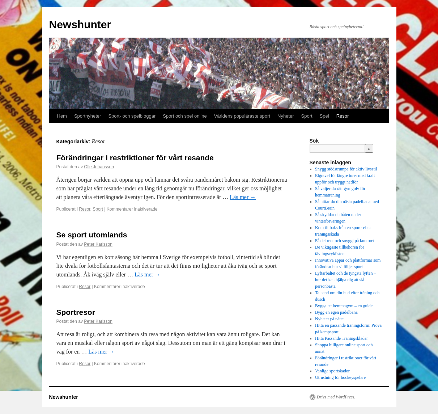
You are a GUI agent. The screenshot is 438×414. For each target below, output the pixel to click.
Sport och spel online (185, 116)
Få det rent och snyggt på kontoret (344, 240)
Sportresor (75, 312)
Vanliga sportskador (332, 370)
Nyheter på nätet (329, 318)
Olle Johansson (99, 166)
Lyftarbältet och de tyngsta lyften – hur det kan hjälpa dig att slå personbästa (345, 280)
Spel (324, 116)
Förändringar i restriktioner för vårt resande (135, 157)
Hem (62, 116)
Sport (306, 116)
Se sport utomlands (91, 235)
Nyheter (285, 116)
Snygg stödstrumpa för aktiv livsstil (346, 169)
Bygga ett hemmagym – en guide (344, 305)
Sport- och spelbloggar (132, 116)
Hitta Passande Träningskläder (341, 338)
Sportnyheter (87, 116)
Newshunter (80, 24)
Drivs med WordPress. (336, 397)
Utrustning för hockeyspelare (340, 377)
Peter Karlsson (98, 244)
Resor (342, 116)
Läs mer (243, 197)
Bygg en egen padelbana (336, 312)
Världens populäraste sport (242, 116)
